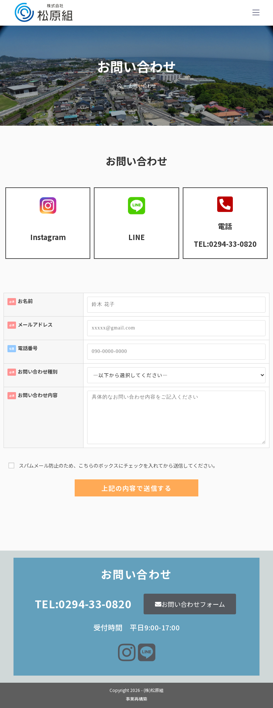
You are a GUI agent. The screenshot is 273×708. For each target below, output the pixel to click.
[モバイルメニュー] (255, 12)
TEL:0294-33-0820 (225, 244)
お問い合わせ (142, 85)
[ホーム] (119, 85)
